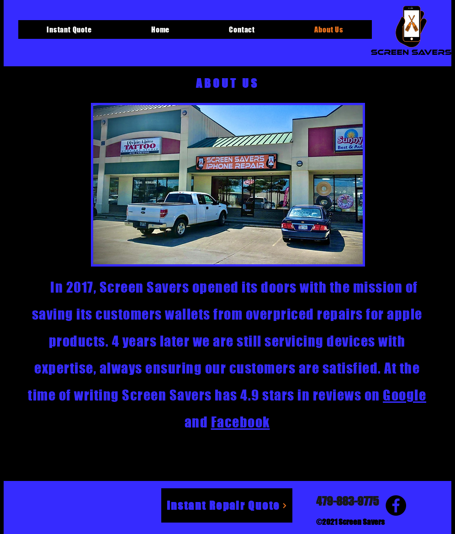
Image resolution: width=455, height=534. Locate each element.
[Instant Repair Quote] (227, 505)
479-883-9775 (347, 501)
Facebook (240, 422)
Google (404, 395)
